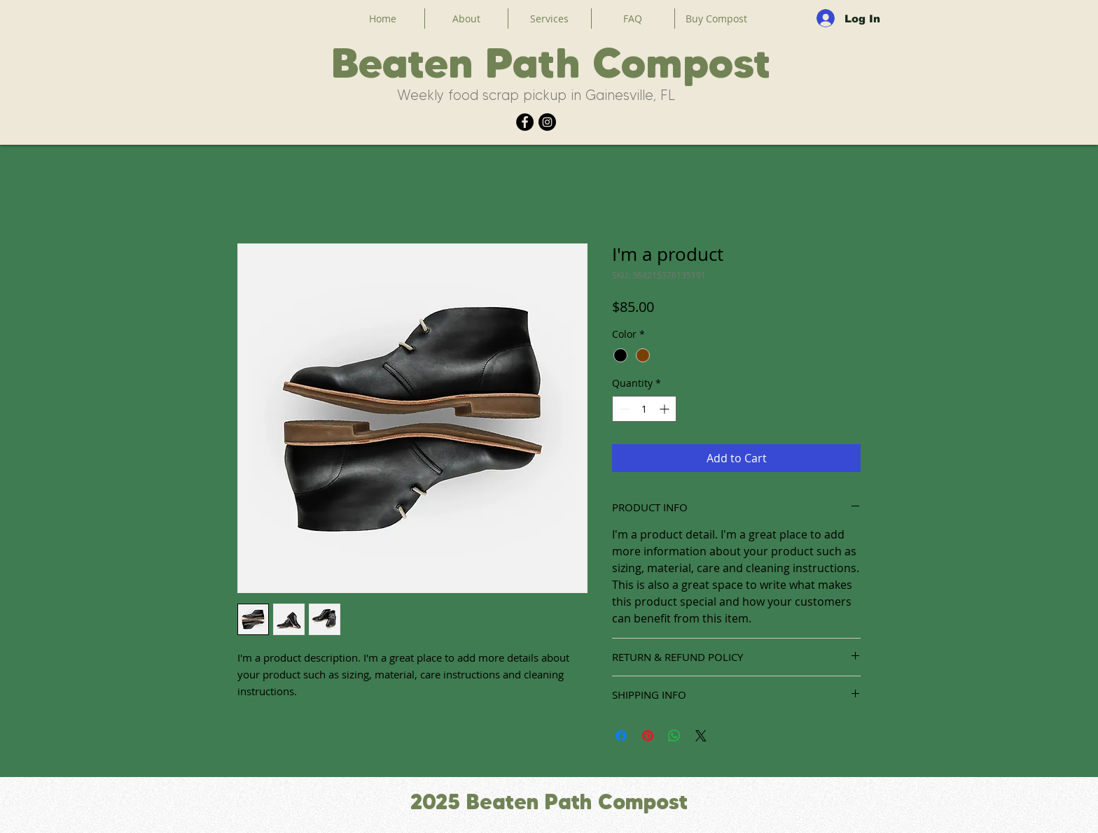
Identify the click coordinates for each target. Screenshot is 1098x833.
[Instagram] (547, 122)
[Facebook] (525, 122)
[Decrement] (623, 409)
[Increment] (665, 409)
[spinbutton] (644, 409)
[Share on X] (701, 735)
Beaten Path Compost (551, 62)
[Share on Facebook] (621, 735)
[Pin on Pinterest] (647, 735)
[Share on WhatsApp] (674, 735)
